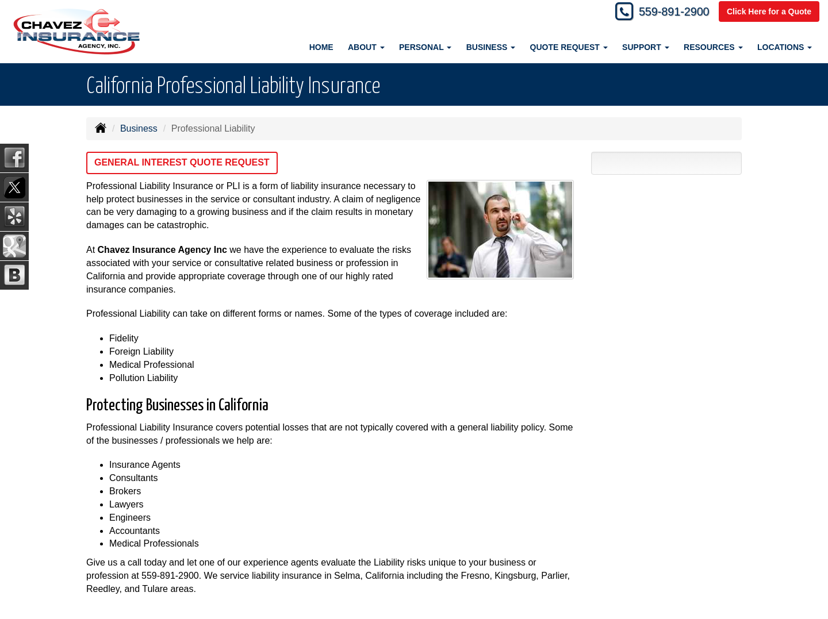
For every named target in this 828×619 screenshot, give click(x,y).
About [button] (366, 47)
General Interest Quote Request (182, 162)
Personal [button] (425, 47)
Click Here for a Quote (769, 12)
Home (321, 47)
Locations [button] (784, 47)
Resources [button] (713, 47)
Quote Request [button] (569, 47)
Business (139, 128)
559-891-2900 (668, 13)
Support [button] (645, 47)
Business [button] (490, 47)
